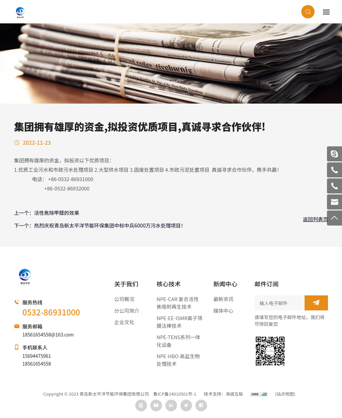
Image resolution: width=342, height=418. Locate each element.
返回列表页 (315, 219)
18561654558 (36, 363)
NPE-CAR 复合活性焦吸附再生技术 (178, 302)
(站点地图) (285, 394)
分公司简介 (126, 310)
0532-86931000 (51, 312)
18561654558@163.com (48, 334)
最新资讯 (223, 298)
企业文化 (124, 321)
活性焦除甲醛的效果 (56, 212)
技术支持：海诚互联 (223, 394)
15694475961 (36, 356)
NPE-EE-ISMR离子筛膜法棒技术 (179, 321)
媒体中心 (223, 310)
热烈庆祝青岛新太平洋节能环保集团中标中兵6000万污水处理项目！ (110, 225)
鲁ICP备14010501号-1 (174, 394)
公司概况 (124, 298)
